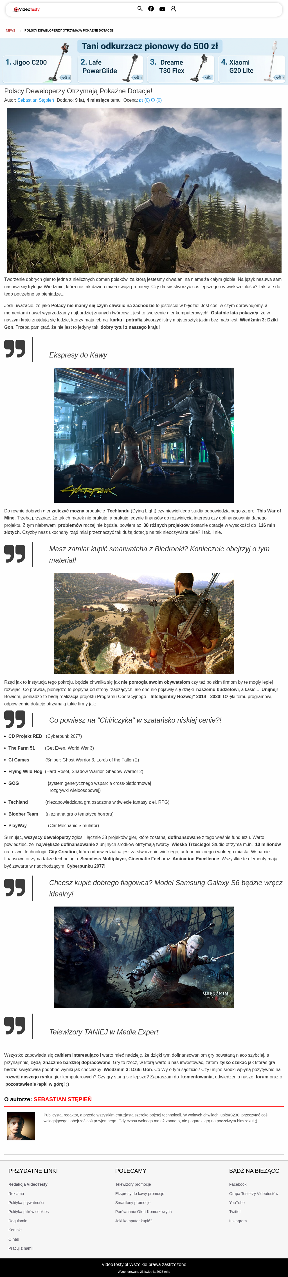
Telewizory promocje (133, 1184)
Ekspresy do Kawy (78, 355)
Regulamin (17, 1221)
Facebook (237, 1184)
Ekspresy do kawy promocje (139, 1193)
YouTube (237, 1202)
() (145, 100)
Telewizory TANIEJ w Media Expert (103, 1032)
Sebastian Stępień (35, 100)
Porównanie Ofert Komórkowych (143, 1211)
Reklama (16, 1193)
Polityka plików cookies (28, 1211)
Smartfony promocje (132, 1202)
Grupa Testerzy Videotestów (253, 1193)
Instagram (238, 1221)
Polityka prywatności (26, 1202)
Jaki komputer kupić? (133, 1221)
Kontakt (15, 1230)
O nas (13, 1239)
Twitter (235, 1211)
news (10, 30)
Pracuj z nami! (20, 1248)
